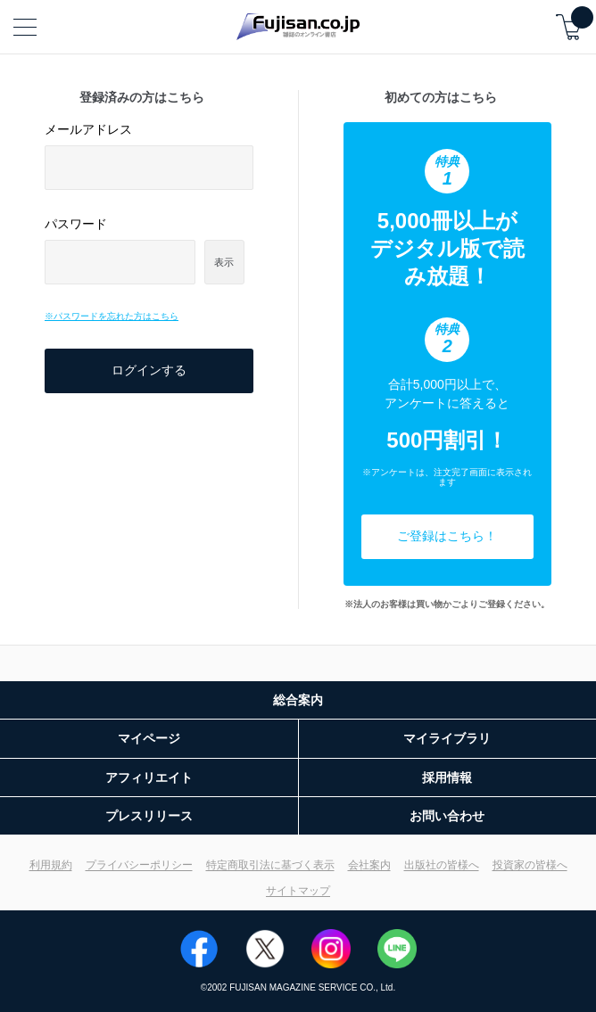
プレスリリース (149, 816)
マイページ (149, 738)
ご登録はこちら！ (447, 536)
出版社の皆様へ (441, 865)
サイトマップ (298, 890)
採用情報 (447, 777)
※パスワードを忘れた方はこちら (111, 316)
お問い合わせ (447, 816)
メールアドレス (88, 129)
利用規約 (50, 865)
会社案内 (369, 865)
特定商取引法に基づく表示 (270, 865)
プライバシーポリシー (139, 865)
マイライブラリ (447, 738)
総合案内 (298, 700)
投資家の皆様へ (530, 865)
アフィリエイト (149, 777)
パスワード (76, 224)
